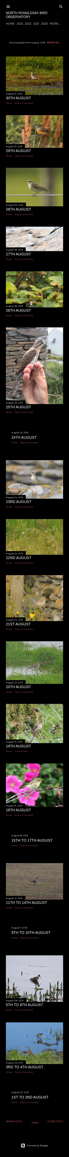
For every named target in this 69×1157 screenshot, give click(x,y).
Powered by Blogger (34, 1145)
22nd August (18, 558)
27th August (18, 254)
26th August (18, 310)
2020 (44, 23)
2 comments (21, 751)
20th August (18, 686)
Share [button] (9, 103)
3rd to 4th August (24, 1067)
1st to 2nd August (30, 1098)
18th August (18, 810)
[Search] (61, 5)
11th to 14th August (26, 903)
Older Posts (55, 1122)
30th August (18, 98)
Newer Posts (14, 1122)
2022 (28, 23)
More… (55, 23)
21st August (18, 624)
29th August (18, 151)
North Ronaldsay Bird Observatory (26, 15)
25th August (18, 407)
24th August (24, 438)
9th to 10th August (31, 933)
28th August (18, 209)
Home (10, 23)
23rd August (18, 502)
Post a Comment (24, 103)
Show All (53, 42)
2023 (20, 23)
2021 (36, 23)
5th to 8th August (24, 1005)
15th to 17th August (32, 840)
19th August (18, 746)
